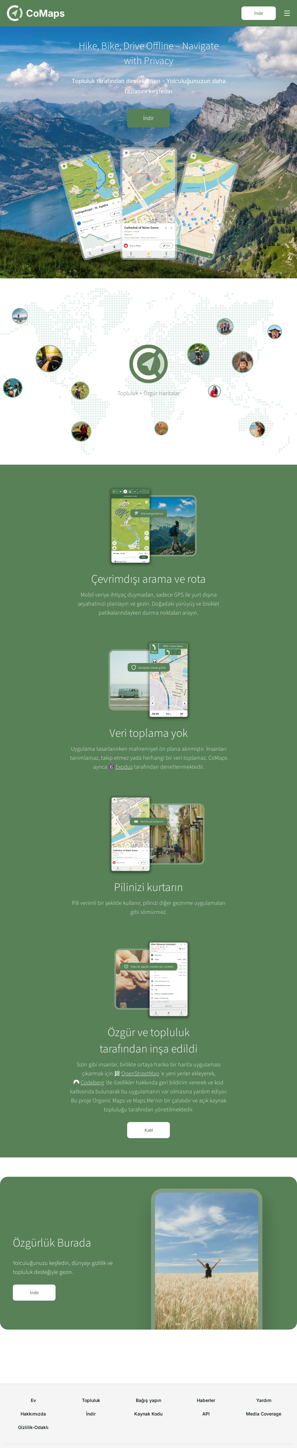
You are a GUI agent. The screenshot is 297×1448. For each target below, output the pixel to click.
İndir (258, 13)
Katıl (148, 1130)
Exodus (124, 767)
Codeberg (92, 1083)
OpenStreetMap (140, 1074)
